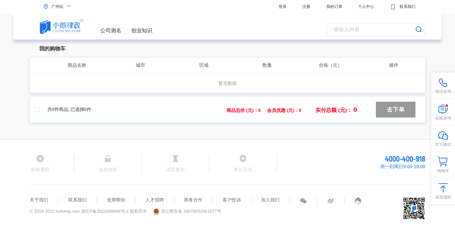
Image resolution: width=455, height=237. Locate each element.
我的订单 (334, 6)
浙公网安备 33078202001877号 (187, 211)
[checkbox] (40, 109)
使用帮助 (116, 199)
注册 (306, 6)
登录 (283, 6)
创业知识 (141, 30)
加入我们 (270, 199)
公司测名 (110, 30)
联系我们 (402, 7)
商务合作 (193, 199)
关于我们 (39, 199)
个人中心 (366, 6)
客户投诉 (232, 199)
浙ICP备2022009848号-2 (105, 211)
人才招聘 (154, 199)
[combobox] (375, 29)
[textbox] (375, 29)
